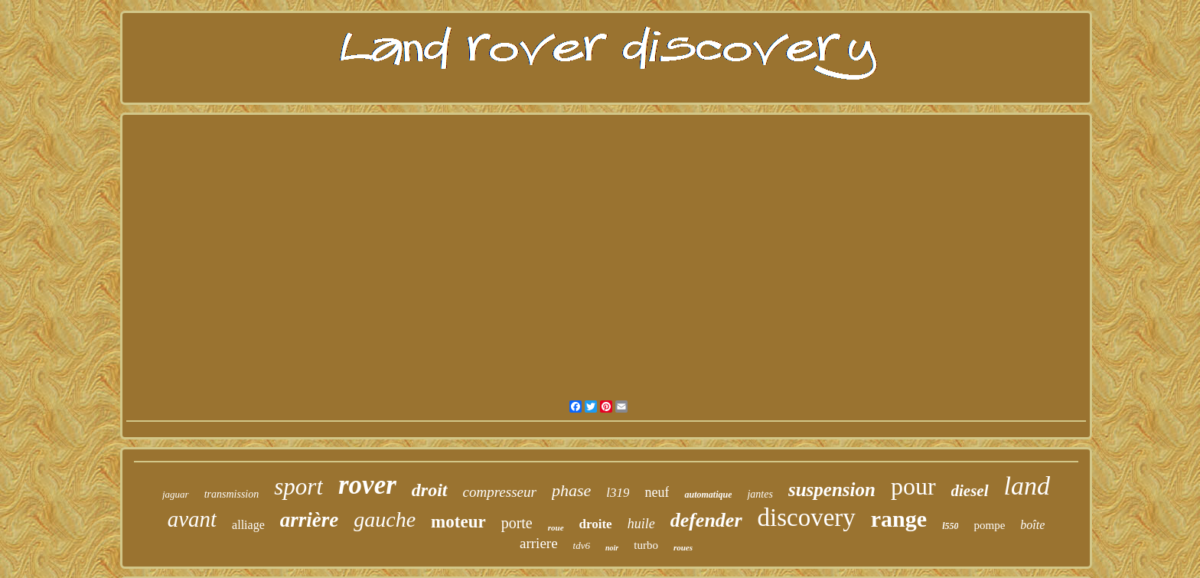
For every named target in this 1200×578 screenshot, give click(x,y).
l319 (617, 492)
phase (571, 490)
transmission (231, 494)
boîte (1032, 524)
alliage (248, 524)
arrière (309, 519)
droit (430, 490)
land (1027, 486)
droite (595, 524)
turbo (646, 545)
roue (556, 527)
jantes (759, 494)
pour (913, 486)
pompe (989, 525)
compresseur (499, 492)
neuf (656, 492)
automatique (708, 494)
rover (367, 485)
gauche (385, 519)
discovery (807, 517)
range (899, 518)
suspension (832, 489)
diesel (970, 491)
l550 (950, 526)
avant (192, 519)
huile (641, 523)
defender (706, 520)
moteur (458, 521)
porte (517, 522)
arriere (539, 543)
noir (611, 548)
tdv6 (581, 545)
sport (298, 486)
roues (683, 547)
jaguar (175, 494)
